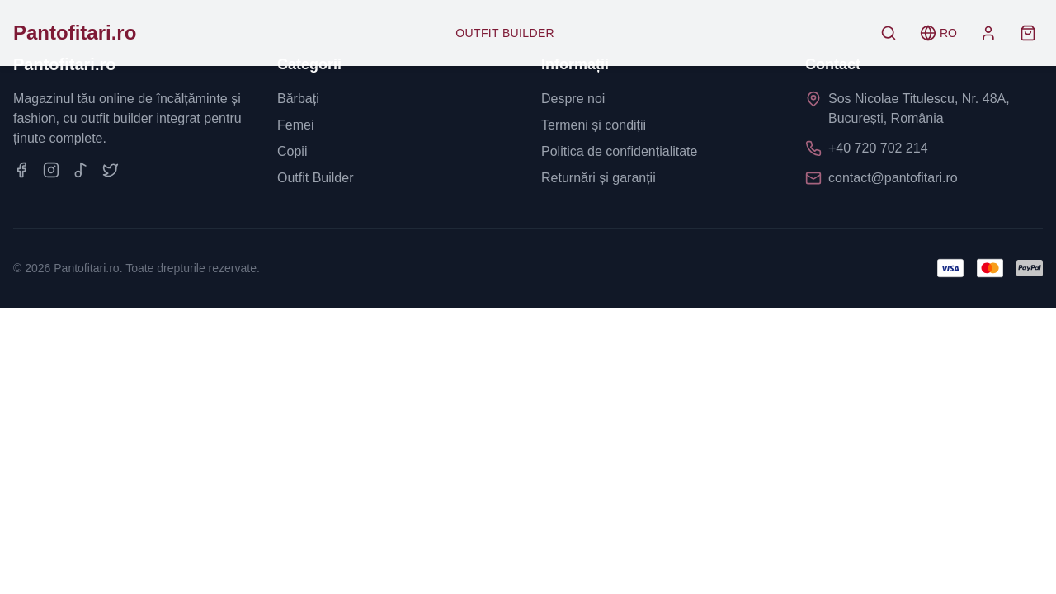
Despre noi (573, 99)
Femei (295, 125)
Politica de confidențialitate (619, 151)
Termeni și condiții (593, 125)
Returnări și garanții (598, 178)
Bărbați (298, 99)
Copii (292, 151)
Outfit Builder (504, 33)
